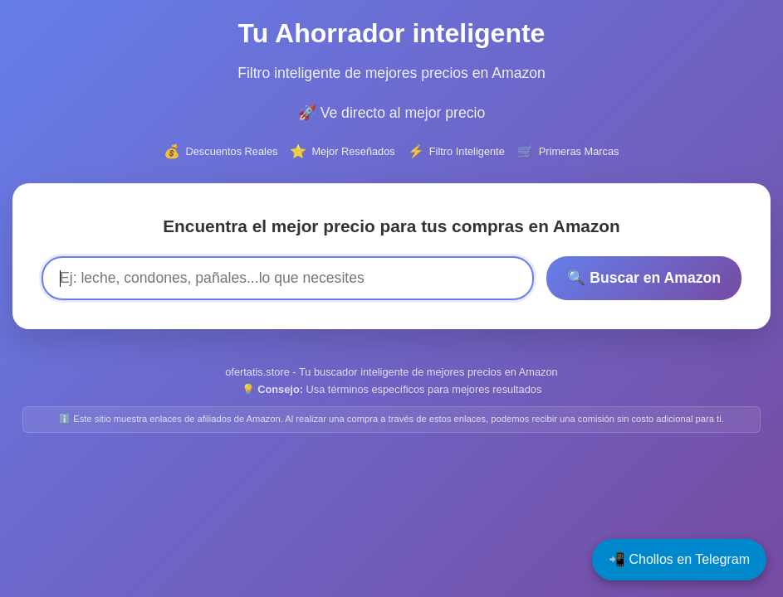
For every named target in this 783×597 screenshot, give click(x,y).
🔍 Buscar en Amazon (644, 277)
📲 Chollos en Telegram (679, 559)
